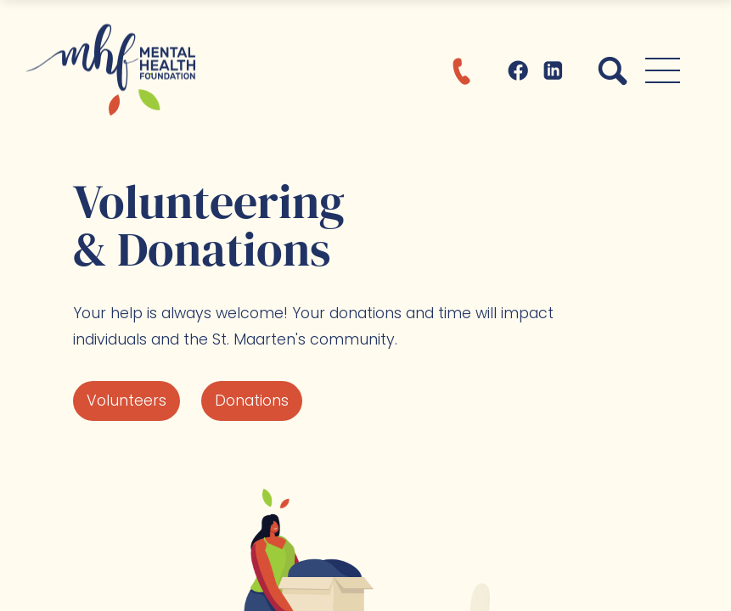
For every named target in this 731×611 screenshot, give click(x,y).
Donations (252, 400)
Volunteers (126, 400)
